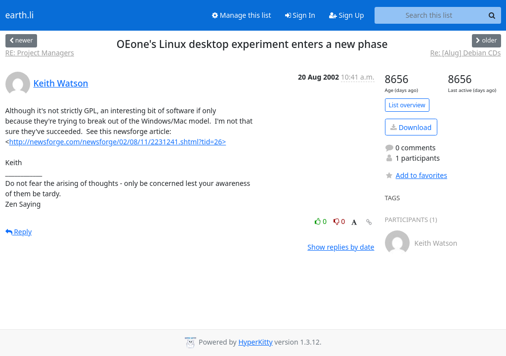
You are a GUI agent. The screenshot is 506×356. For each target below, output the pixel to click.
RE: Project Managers (39, 52)
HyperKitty (255, 342)
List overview (407, 105)
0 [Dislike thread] (339, 221)
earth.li (19, 15)
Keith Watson (61, 83)
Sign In (300, 15)
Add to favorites (416, 175)
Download (410, 127)
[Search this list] (429, 15)
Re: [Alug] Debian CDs (465, 52)
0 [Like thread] (321, 221)
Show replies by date (340, 247)
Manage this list (241, 15)
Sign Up (346, 15)
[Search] (492, 15)
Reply (18, 231)
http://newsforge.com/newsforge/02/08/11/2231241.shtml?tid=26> (117, 141)
